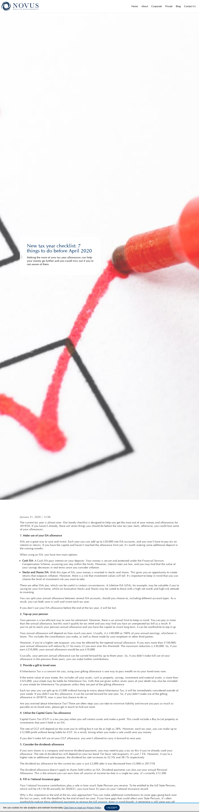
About (144, 6)
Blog (178, 6)
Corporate (156, 6)
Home (134, 6)
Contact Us (190, 6)
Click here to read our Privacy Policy (82, 807)
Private (168, 6)
